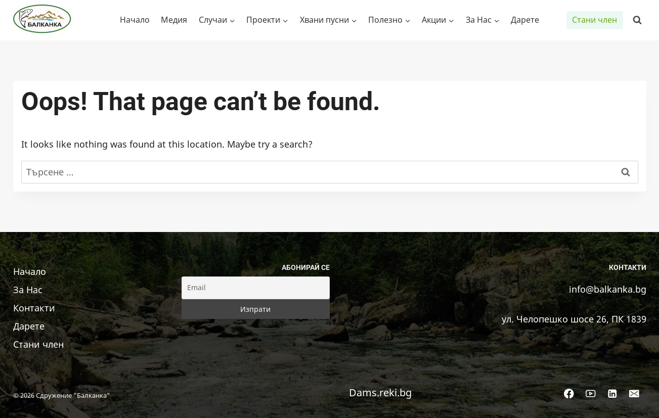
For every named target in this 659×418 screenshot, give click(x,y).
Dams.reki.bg (380, 392)
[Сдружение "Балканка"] (45, 20)
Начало (135, 19)
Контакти (34, 308)
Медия (174, 19)
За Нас (27, 290)
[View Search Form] (637, 20)
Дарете (525, 19)
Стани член (594, 19)
